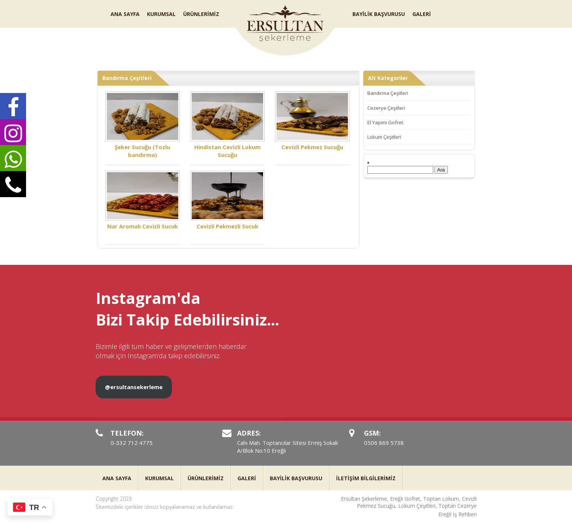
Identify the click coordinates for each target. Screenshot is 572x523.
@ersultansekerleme (134, 393)
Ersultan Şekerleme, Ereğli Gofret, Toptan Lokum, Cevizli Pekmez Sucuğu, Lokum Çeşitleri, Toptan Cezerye (409, 502)
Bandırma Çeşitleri (387, 93)
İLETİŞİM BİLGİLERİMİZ (366, 478)
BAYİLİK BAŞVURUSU (378, 13)
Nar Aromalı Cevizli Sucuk (142, 200)
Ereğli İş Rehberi (457, 514)
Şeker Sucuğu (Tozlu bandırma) (142, 125)
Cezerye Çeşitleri (386, 108)
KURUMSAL (161, 13)
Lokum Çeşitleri (384, 137)
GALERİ (421, 13)
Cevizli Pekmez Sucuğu (312, 121)
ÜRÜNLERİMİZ (201, 13)
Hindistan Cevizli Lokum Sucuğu (227, 125)
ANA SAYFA (125, 13)
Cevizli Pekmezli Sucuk (227, 200)
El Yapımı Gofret (385, 122)
